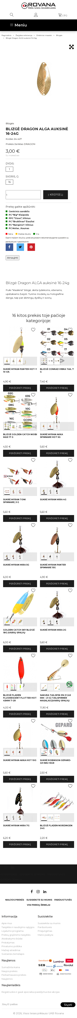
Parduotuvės (56, 874)
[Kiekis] (23, 194)
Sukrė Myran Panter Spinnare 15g (53, 566)
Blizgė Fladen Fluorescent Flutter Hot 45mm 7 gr (20, 698)
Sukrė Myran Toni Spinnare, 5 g (14, 500)
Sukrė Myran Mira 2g (53, 630)
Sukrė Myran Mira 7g (16, 825)
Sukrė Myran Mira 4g (53, 499)
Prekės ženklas (14, 144)
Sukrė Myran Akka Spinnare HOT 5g (51, 435)
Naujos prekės (14, 900)
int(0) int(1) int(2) (20, 346)
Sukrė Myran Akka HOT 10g (19, 760)
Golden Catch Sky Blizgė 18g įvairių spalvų (19, 631)
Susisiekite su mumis (32, 874)
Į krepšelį (55, 194)
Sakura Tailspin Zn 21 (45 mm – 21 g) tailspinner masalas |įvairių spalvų (55, 698)
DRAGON (29, 144)
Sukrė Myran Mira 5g (16, 564)
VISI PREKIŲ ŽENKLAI (38, 905)
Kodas (9, 139)
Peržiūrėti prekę (20, 388)
